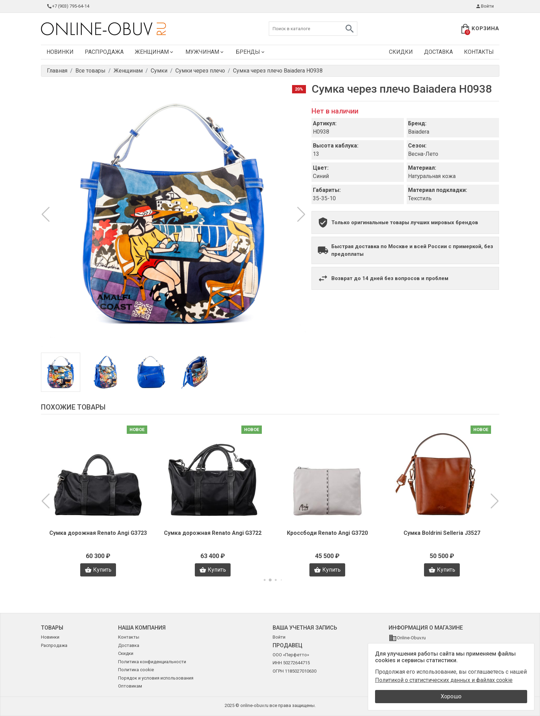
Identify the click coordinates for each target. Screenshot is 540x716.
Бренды (251, 52)
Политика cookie (136, 669)
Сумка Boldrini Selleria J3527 (442, 533)
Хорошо (451, 696)
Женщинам (154, 52)
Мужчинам (205, 52)
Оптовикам (130, 686)
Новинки (60, 52)
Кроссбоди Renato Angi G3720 (327, 533)
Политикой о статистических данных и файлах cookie (444, 680)
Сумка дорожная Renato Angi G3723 (98, 533)
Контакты (479, 52)
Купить (98, 569)
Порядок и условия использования (155, 678)
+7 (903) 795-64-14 (68, 6)
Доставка (438, 52)
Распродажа (104, 52)
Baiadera (418, 131)
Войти (484, 6)
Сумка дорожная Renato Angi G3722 (212, 533)
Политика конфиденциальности (152, 661)
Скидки (401, 52)
